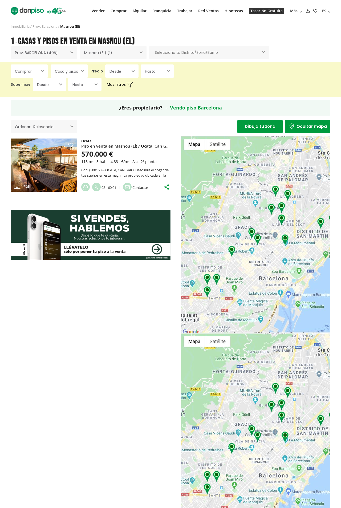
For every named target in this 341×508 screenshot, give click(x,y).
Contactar (135, 187)
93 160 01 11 (106, 187)
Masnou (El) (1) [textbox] (98, 52)
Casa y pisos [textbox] (66, 71)
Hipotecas (234, 10)
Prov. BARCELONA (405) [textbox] (36, 52)
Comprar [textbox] (23, 71)
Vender (98, 10)
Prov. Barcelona (45, 26)
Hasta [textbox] (150, 71)
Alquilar (139, 10)
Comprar (119, 10)
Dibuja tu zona (260, 126)
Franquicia (161, 10)
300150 (96, 170)
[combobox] (44, 52)
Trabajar (184, 10)
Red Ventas (208, 10)
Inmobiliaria (20, 26)
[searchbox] (209, 53)
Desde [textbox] (115, 71)
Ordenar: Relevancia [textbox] (34, 126)
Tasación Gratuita (266, 10)
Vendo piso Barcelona (196, 107)
